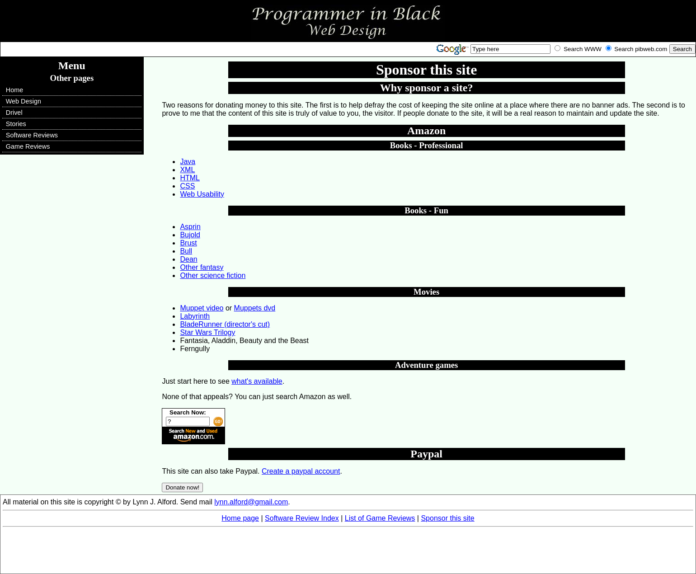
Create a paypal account (301, 471)
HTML (190, 178)
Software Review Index (302, 518)
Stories (16, 123)
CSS (187, 186)
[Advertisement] (348, 551)
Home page (240, 518)
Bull (186, 251)
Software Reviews (32, 135)
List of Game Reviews (380, 518)
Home (14, 90)
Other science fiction (212, 275)
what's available (256, 381)
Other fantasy (201, 267)
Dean (188, 259)
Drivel (14, 112)
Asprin (190, 227)
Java (187, 161)
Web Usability (202, 194)
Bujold (190, 235)
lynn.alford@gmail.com (251, 502)
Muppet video (201, 308)
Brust (188, 243)
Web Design (23, 101)
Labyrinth (195, 316)
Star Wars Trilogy (207, 332)
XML (187, 170)
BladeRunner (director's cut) (225, 324)
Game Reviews (28, 146)
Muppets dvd (255, 308)
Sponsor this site (447, 518)
